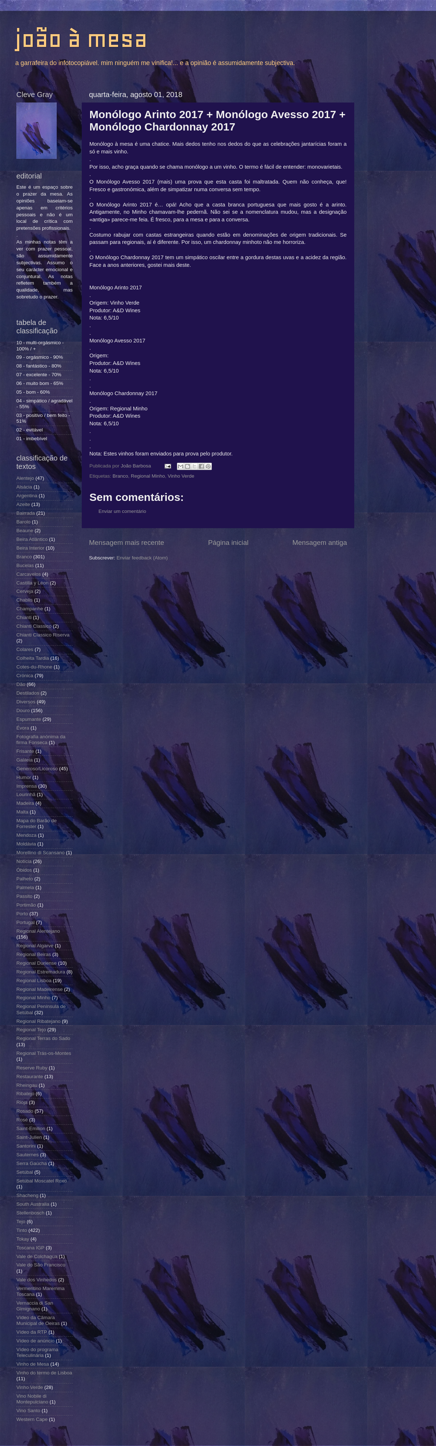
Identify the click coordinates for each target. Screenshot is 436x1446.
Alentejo (25, 478)
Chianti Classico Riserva (42, 635)
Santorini (26, 1146)
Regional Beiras (33, 954)
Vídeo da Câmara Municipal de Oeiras (38, 1320)
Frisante (25, 751)
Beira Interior (30, 548)
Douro (23, 710)
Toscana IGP (30, 1247)
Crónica (24, 675)
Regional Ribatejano (38, 1021)
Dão (20, 684)
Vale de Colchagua (36, 1256)
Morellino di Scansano (40, 852)
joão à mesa (81, 38)
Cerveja (24, 591)
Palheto (24, 878)
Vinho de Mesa (32, 1364)
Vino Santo (28, 1410)
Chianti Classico (34, 626)
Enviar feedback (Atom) (142, 558)
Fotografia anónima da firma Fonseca (40, 739)
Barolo (23, 522)
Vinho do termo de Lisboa (44, 1372)
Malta (22, 812)
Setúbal (24, 1172)
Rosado (24, 1111)
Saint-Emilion (30, 1128)
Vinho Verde (180, 476)
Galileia (24, 760)
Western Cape (32, 1419)
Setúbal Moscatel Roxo (41, 1181)
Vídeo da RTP (31, 1332)
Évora (22, 728)
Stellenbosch (30, 1213)
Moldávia (26, 844)
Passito (24, 896)
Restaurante (29, 1076)
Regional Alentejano (38, 931)
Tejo (20, 1221)
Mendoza (26, 835)
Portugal (25, 922)
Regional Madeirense (39, 989)
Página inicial (228, 542)
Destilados (27, 693)
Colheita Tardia (32, 658)
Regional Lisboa (34, 980)
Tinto (21, 1230)
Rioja (22, 1102)
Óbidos (24, 870)
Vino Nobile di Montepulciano (32, 1399)
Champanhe (29, 608)
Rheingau (26, 1085)
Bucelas (25, 565)
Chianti (24, 617)
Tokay (22, 1239)
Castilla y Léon (32, 583)
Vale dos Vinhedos (36, 1279)
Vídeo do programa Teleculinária (37, 1352)
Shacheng (27, 1195)
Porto (22, 913)
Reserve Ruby (32, 1068)
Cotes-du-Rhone (34, 667)
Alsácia (24, 487)
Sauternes (27, 1154)
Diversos (26, 701)
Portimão (26, 905)
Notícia (24, 861)
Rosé (22, 1119)
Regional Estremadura (40, 972)
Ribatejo (25, 1093)
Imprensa (26, 786)
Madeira (25, 803)
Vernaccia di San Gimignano (34, 1306)
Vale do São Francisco (40, 1265)
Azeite (23, 504)
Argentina (26, 495)
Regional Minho (148, 476)
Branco (120, 476)
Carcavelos (28, 574)
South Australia (32, 1204)
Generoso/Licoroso (37, 768)
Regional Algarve (34, 945)
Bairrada (25, 513)
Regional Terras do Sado (43, 1038)
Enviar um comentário (122, 511)
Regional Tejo (31, 1029)
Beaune (24, 530)
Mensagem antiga (319, 542)
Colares (24, 649)
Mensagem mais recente (126, 542)
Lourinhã (26, 794)
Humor (23, 777)
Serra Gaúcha (31, 1163)
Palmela (25, 887)
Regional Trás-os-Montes (43, 1053)
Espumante (28, 719)
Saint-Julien (29, 1137)
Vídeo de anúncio (35, 1340)
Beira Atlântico (32, 539)
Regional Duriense (36, 963)
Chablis (24, 600)
